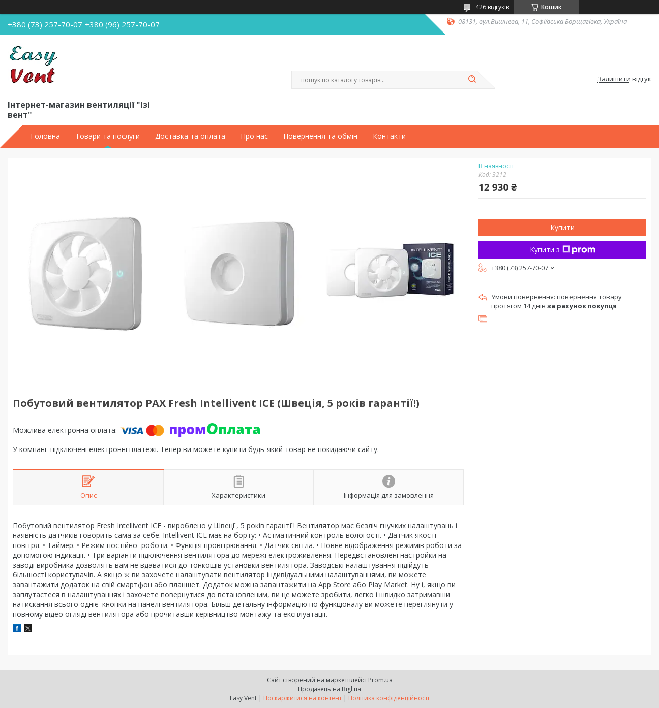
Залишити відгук (624, 79)
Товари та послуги (107, 136)
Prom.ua (380, 679)
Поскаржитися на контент (302, 698)
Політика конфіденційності (388, 698)
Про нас (254, 136)
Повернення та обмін (320, 136)
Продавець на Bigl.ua (329, 689)
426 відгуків (492, 7)
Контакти (389, 136)
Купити (562, 227)
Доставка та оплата (190, 136)
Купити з (562, 249)
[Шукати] (472, 80)
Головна (45, 136)
